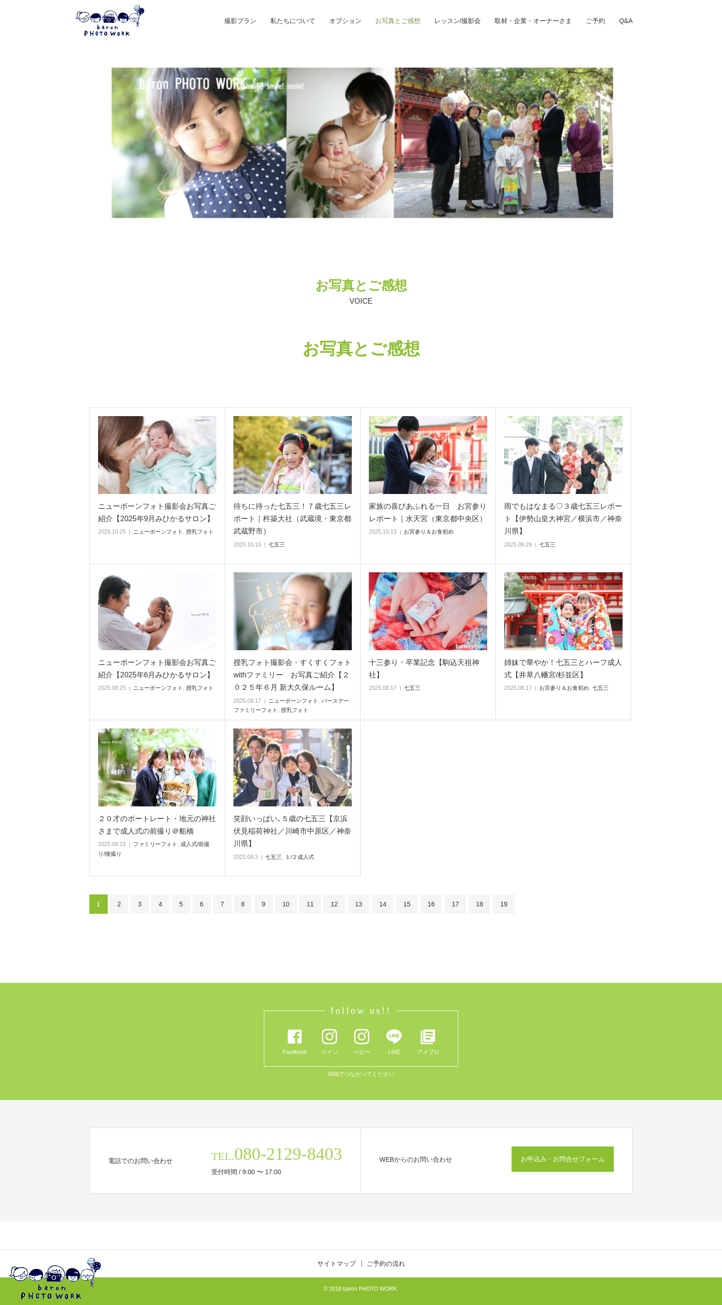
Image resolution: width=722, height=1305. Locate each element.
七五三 (276, 544)
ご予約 (595, 20)
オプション (345, 20)
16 (431, 904)
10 (286, 904)
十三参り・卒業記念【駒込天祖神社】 (424, 668)
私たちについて (292, 20)
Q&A (626, 20)
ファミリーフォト (255, 710)
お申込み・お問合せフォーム (563, 1159)
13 (358, 904)
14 (382, 904)
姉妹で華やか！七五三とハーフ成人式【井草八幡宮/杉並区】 (563, 668)
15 (407, 904)
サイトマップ (336, 1263)
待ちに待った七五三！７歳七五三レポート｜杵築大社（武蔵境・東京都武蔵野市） (292, 518)
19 (503, 904)
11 (310, 904)
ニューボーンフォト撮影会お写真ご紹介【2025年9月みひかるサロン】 (157, 512)
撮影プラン (240, 20)
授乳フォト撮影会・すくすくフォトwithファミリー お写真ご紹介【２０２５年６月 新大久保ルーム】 (292, 674)
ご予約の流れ (386, 1263)
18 (479, 904)
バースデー (335, 701)
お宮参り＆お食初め (429, 532)
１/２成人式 (299, 857)
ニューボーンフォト (158, 532)
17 (455, 904)
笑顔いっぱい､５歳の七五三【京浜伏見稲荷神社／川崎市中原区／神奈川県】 (292, 831)
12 (334, 904)
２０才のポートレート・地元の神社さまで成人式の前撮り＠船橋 (157, 825)
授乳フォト (200, 532)
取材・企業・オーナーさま (533, 20)
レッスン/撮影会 (457, 20)
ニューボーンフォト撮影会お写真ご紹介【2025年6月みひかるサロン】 (157, 668)
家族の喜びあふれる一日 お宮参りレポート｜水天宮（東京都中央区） (428, 512)
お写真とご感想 (397, 20)
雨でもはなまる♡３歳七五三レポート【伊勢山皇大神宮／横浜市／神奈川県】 (563, 518)
